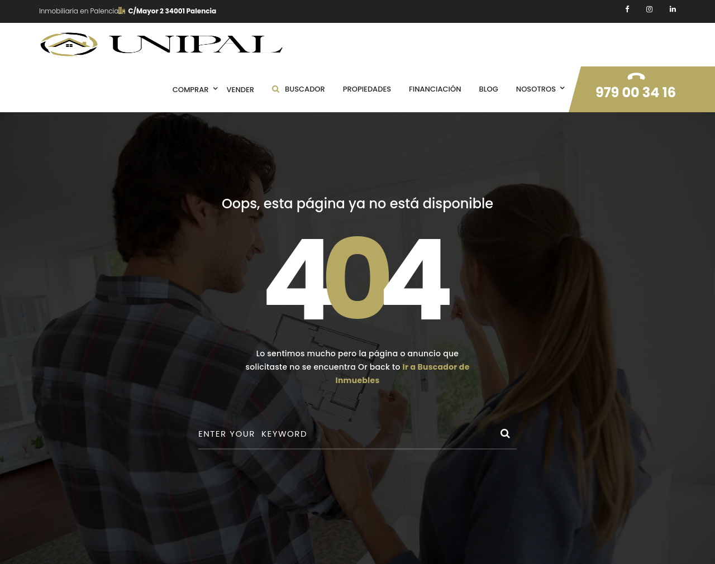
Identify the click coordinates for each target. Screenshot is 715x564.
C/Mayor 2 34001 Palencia (167, 11)
